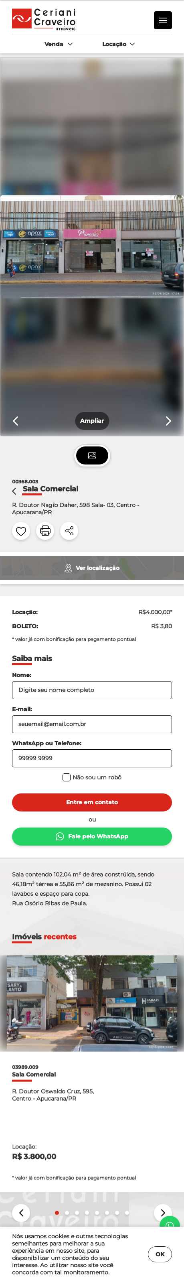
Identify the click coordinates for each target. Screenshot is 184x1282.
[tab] (92, 455)
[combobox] (58, 44)
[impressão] (45, 531)
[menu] (163, 20)
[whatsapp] (170, 1226)
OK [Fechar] (160, 1254)
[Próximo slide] (169, 421)
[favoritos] (21, 531)
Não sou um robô (92, 777)
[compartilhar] (69, 531)
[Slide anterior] (15, 421)
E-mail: (22, 709)
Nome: (21, 675)
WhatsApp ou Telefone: (46, 743)
